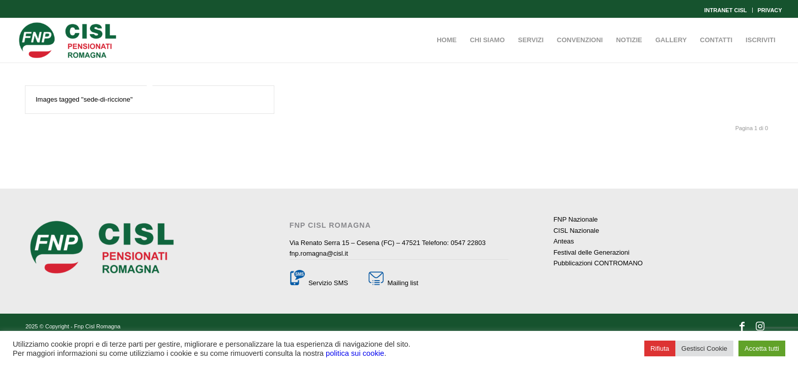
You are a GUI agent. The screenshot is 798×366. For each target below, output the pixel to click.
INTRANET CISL (725, 10)
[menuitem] (726, 10)
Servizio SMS (328, 283)
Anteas (563, 241)
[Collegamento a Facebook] (742, 326)
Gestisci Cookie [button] (704, 348)
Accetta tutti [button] (762, 348)
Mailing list (402, 283)
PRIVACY (770, 10)
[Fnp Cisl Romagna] (67, 40)
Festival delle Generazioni (591, 252)
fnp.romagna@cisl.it (319, 253)
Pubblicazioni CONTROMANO (598, 263)
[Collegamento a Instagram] (759, 326)
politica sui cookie (355, 353)
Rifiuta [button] (659, 348)
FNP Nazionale (575, 219)
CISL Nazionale (576, 230)
